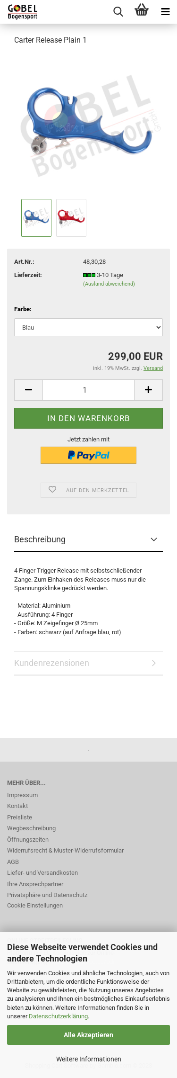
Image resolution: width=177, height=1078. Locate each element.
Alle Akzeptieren (88, 1035)
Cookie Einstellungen (35, 905)
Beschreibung (40, 539)
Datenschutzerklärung (58, 1016)
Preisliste (19, 817)
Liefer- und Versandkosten (42, 872)
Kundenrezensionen (51, 663)
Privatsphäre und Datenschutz (47, 894)
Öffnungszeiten (28, 839)
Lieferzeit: (28, 274)
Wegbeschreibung (31, 828)
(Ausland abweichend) (109, 284)
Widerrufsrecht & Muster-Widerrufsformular (65, 850)
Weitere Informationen (88, 1059)
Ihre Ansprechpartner (35, 884)
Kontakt (17, 805)
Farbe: (23, 309)
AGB (13, 861)
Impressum (22, 795)
